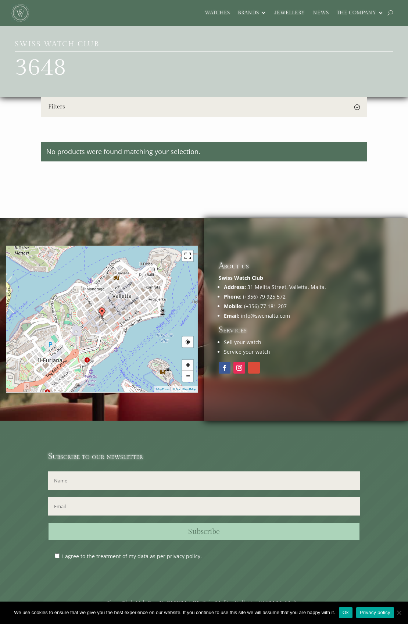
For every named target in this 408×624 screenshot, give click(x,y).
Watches (217, 13)
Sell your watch (242, 342)
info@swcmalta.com (265, 315)
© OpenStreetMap (184, 389)
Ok (346, 612)
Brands (248, 13)
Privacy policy (375, 612)
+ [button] (188, 365)
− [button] (188, 376)
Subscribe (204, 531)
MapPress (162, 389)
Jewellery (289, 13)
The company (356, 13)
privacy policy (183, 556)
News (321, 13)
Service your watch (247, 351)
